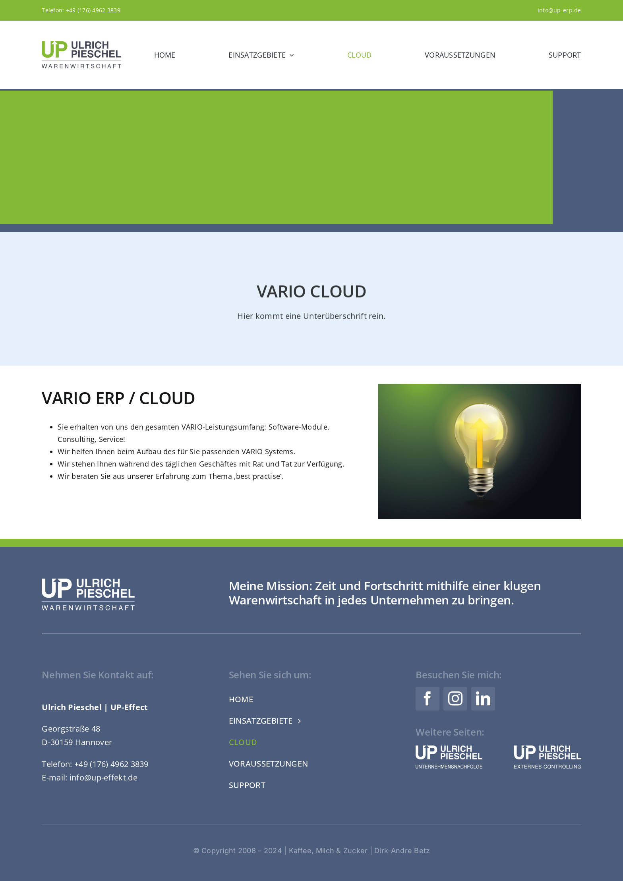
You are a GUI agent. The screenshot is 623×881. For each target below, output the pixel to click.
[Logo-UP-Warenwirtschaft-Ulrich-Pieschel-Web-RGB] (81, 45)
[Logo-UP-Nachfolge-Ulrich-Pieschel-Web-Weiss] (449, 749)
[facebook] (427, 699)
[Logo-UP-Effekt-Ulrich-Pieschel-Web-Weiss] (547, 749)
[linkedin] (483, 699)
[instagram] (455, 699)
